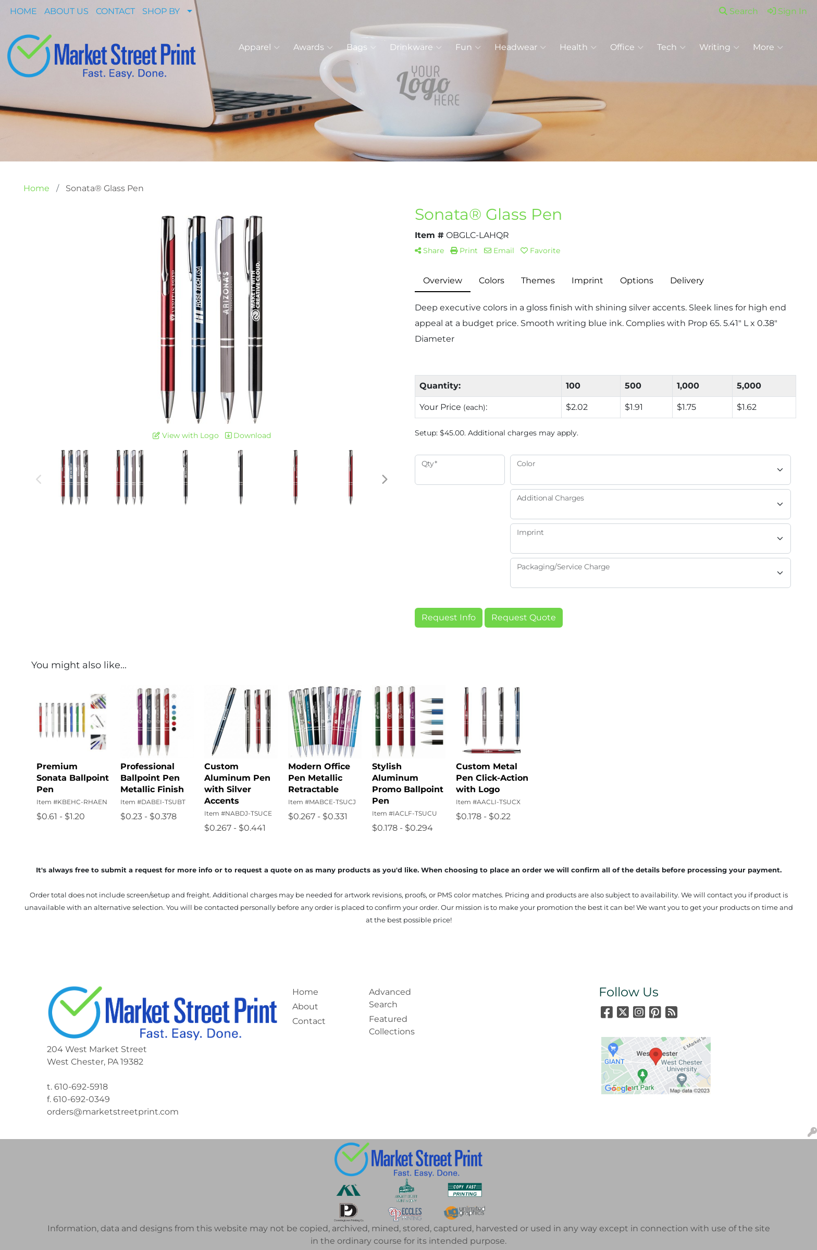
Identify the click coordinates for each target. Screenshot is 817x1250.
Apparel (259, 47)
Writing (719, 47)
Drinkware (416, 47)
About (305, 1006)
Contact (309, 1021)
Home (305, 992)
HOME (23, 11)
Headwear (520, 47)
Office (626, 47)
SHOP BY (161, 11)
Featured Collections (392, 1025)
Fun (468, 47)
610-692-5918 (81, 1087)
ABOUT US (66, 11)
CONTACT (115, 11)
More (768, 47)
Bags (361, 47)
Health (578, 47)
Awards (313, 47)
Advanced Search (390, 998)
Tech (671, 47)
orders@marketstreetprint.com (113, 1112)
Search (738, 11)
